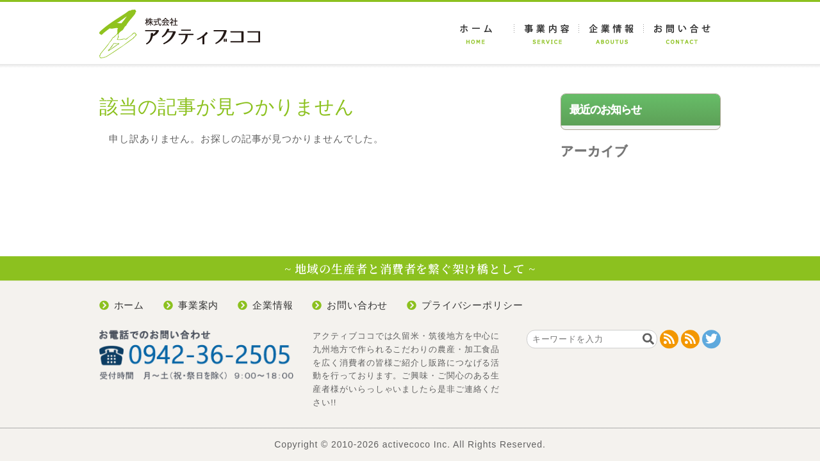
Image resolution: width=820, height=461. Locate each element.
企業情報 (611, 34)
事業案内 (546, 34)
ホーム (481, 34)
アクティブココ (179, 34)
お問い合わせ (682, 34)
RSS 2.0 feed (669, 339)
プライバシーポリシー (472, 305)
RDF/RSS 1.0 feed (690, 339)
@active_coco (711, 339)
